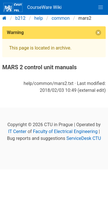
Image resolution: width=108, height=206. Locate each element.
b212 (20, 18)
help (38, 18)
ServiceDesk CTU (83, 138)
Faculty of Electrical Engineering (65, 131)
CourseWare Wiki (32, 7)
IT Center (17, 131)
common (61, 18)
